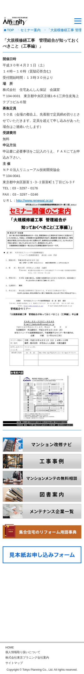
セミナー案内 (30, 30)
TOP (10, 30)
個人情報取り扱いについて (22, 652)
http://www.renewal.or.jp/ (34, 200)
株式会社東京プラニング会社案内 (27, 657)
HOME (9, 647)
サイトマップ (14, 663)
